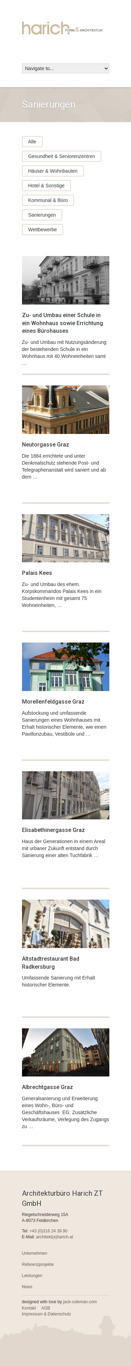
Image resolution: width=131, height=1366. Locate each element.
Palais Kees (37, 573)
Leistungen (32, 1275)
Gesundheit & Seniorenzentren (61, 156)
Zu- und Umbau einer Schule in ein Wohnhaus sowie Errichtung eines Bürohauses (62, 323)
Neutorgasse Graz (45, 444)
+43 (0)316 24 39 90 (48, 1231)
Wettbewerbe (42, 229)
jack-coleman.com (80, 1301)
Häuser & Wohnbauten (53, 171)
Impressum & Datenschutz (46, 1314)
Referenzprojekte (38, 1264)
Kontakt (29, 1308)
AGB (45, 1308)
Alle (32, 141)
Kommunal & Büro (48, 200)
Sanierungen (42, 215)
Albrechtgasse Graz (47, 1087)
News (27, 1286)
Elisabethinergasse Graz (53, 830)
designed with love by (59, 1301)
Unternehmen (35, 1253)
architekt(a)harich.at (54, 1236)
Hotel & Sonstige (46, 185)
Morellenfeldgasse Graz (53, 701)
